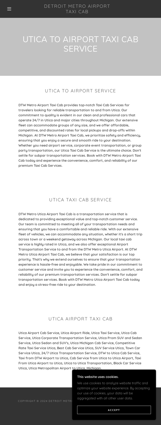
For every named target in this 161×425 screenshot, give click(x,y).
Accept (114, 410)
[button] (9, 9)
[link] (77, 12)
